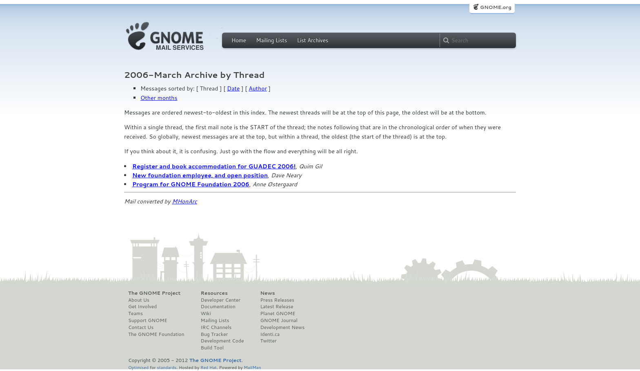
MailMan (252, 367)
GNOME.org (495, 7)
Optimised (138, 367)
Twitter (268, 341)
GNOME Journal (279, 320)
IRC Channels (216, 327)
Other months (158, 98)
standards (166, 367)
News (267, 293)
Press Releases (277, 300)
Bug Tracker (214, 334)
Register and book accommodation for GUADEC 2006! (214, 166)
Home (238, 40)
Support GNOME (147, 320)
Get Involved (142, 306)
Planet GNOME (277, 313)
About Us (138, 300)
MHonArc (184, 201)
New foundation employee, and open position (200, 175)
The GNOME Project (154, 293)
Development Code (222, 341)
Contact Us (140, 327)
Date (233, 88)
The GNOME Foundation (156, 334)
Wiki (206, 313)
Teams (135, 313)
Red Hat (208, 367)
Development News (282, 327)
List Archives (312, 40)
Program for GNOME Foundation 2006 (190, 184)
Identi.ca (270, 334)
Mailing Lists (271, 40)
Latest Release (276, 306)
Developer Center (220, 300)
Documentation (218, 306)
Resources (214, 293)
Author (258, 88)
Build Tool (212, 347)
